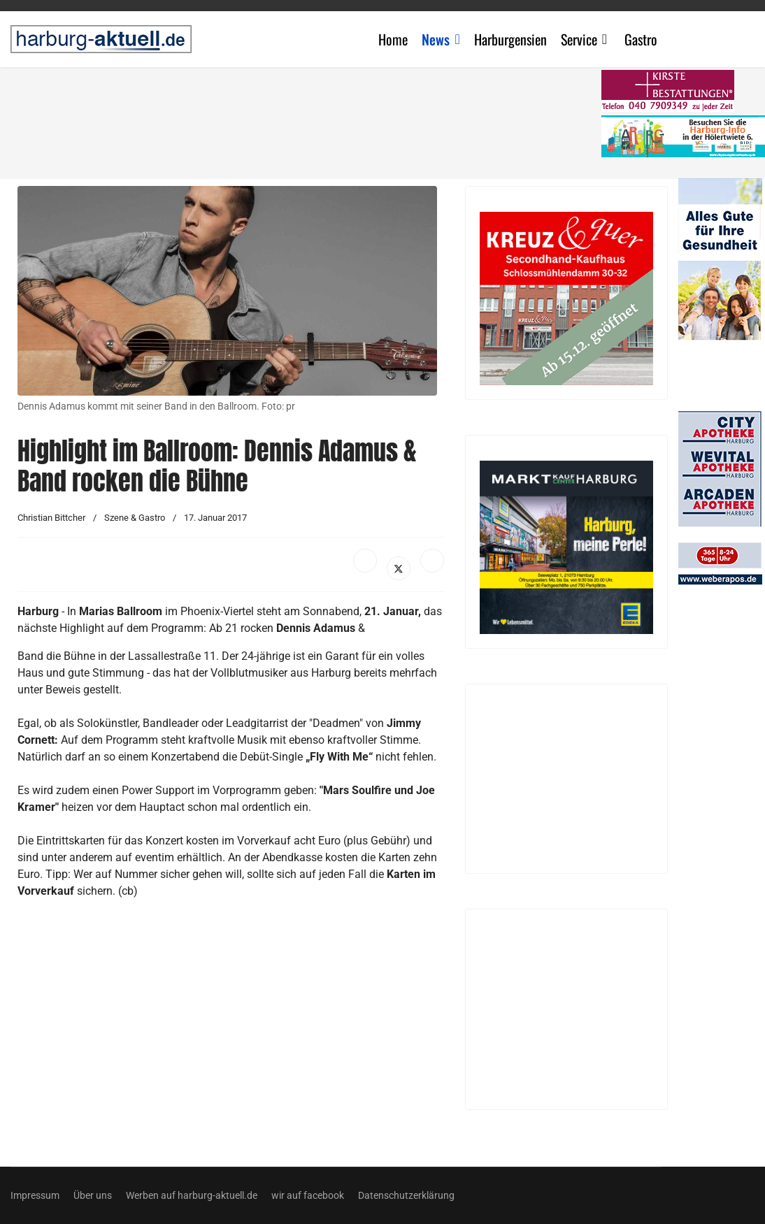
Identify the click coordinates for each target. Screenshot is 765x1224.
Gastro (640, 39)
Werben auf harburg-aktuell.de (191, 1195)
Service (579, 39)
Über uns (92, 1195)
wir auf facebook (307, 1195)
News (436, 39)
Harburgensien (510, 39)
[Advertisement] (311, 119)
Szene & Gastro (134, 517)
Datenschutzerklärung (406, 1195)
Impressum (34, 1195)
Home (393, 39)
